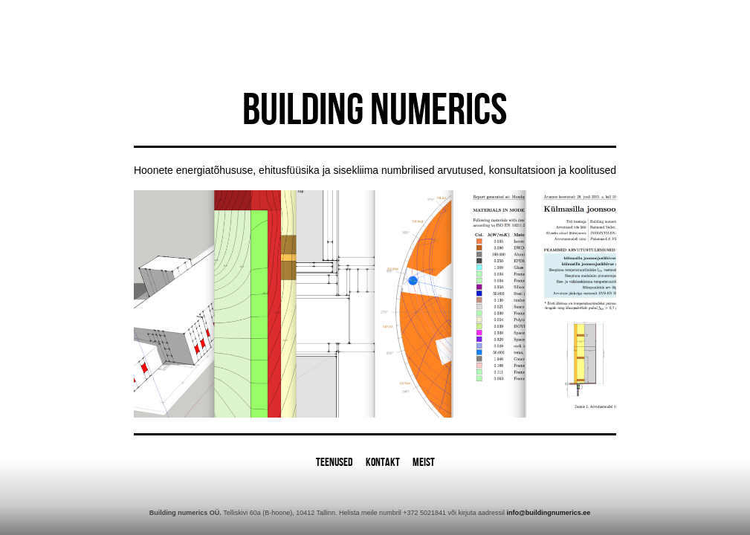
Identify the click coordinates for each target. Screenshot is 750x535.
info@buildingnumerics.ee (548, 512)
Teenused (334, 461)
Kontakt (383, 461)
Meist (424, 461)
